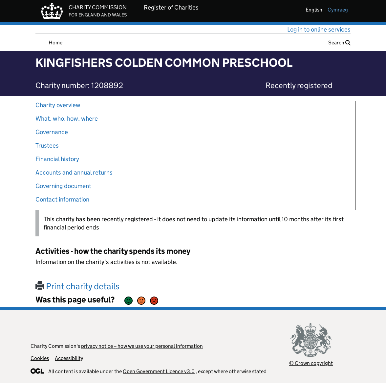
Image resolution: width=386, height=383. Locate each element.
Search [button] (339, 42)
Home (55, 42)
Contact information (62, 199)
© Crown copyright (311, 363)
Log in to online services (319, 29)
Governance (51, 132)
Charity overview (57, 105)
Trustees (47, 145)
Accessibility (69, 358)
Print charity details (77, 286)
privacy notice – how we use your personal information (142, 346)
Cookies (40, 358)
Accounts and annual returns (74, 172)
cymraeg (338, 10)
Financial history (57, 159)
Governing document (63, 186)
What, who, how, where (66, 118)
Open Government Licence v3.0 (159, 371)
